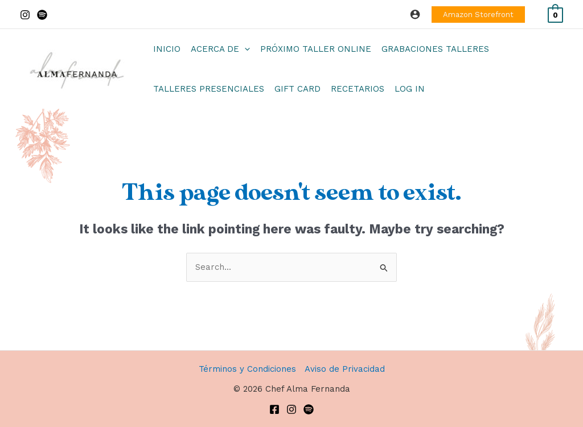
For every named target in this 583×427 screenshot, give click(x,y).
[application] (244, 49)
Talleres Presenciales (208, 89)
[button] (478, 14)
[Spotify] (42, 15)
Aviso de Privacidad (345, 369)
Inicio (166, 49)
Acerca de (220, 49)
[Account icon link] (415, 14)
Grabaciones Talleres (435, 49)
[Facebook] (274, 409)
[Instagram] (25, 15)
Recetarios (357, 89)
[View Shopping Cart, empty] (555, 14)
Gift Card (297, 89)
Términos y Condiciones (247, 369)
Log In (410, 89)
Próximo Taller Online (315, 49)
